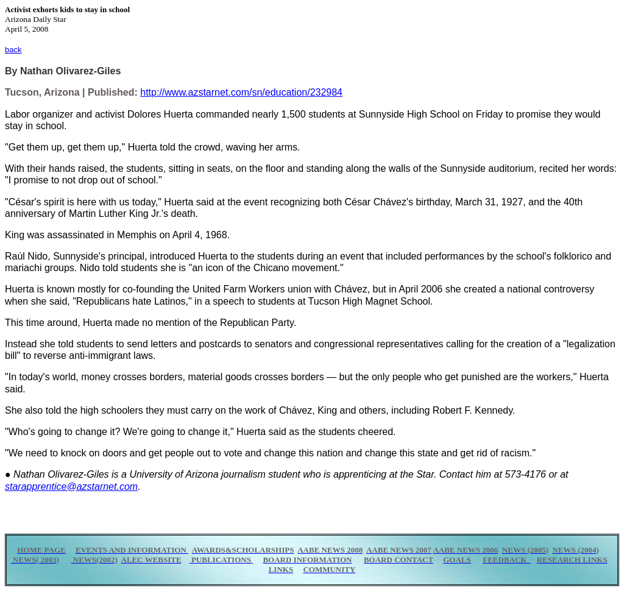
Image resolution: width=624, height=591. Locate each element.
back (13, 49)
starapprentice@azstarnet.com (71, 486)
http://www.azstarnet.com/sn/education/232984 (241, 92)
